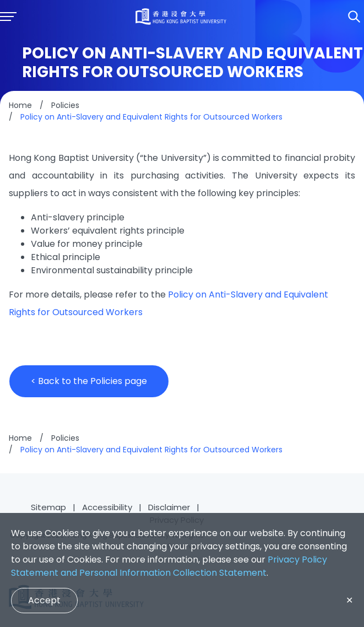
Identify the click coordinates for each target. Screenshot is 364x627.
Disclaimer (169, 507)
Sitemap (48, 507)
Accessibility (107, 507)
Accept (44, 600)
